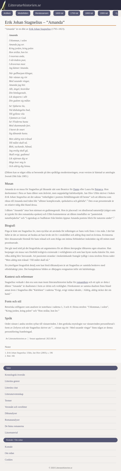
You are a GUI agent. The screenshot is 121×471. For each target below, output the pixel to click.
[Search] (116, 13)
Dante (76, 189)
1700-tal (74, 13)
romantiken (82, 282)
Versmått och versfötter (16, 407)
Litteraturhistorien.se (24, 5)
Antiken (7, 13)
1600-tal (59, 13)
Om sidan (9, 453)
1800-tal (89, 13)
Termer (8, 400)
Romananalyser (12, 420)
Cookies (9, 459)
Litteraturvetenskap (14, 394)
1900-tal (104, 13)
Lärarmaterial (11, 432)
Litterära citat (11, 387)
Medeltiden (23, 13)
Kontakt (9, 447)
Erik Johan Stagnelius (40, 29)
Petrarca (99, 189)
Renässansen (41, 13)
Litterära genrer (12, 381)
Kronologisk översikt (15, 375)
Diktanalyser (11, 413)
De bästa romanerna (14, 426)
